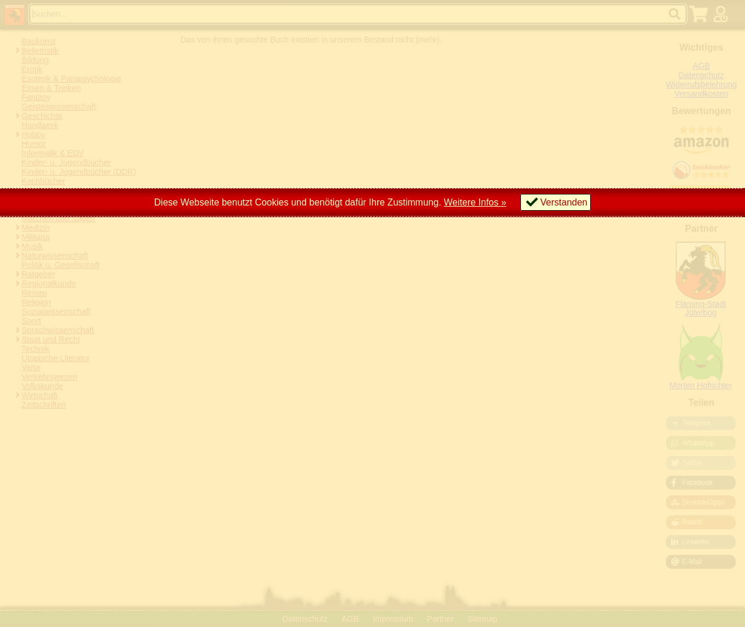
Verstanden (563, 202)
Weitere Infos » (475, 202)
